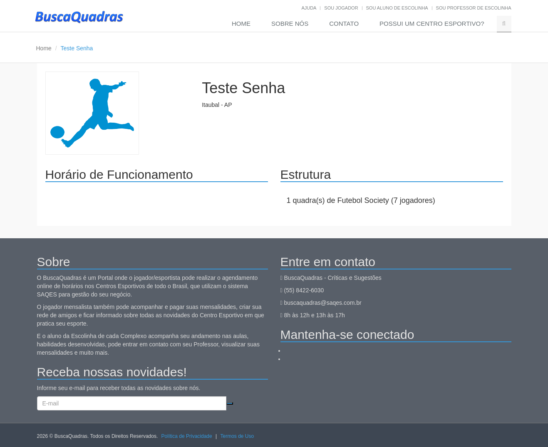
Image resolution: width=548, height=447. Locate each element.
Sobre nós (289, 23)
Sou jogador (341, 7)
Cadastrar (229, 403)
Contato (344, 23)
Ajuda (308, 7)
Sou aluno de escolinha (397, 7)
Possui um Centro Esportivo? (431, 23)
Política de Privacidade (186, 436)
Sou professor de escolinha (473, 7)
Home (241, 23)
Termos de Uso (237, 436)
